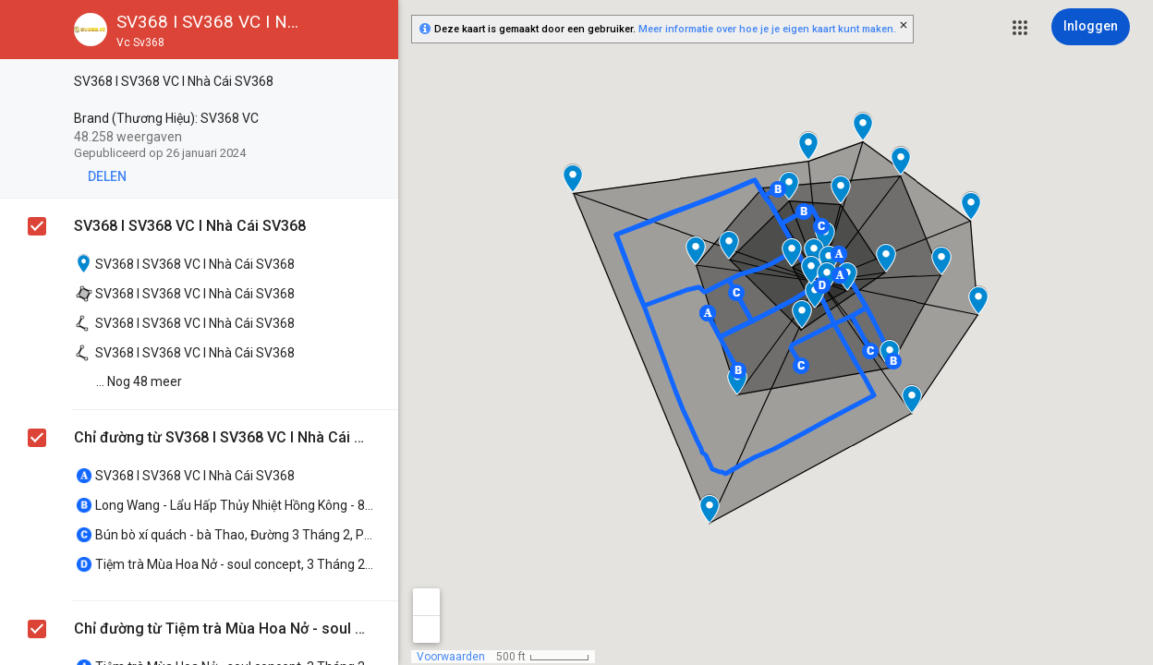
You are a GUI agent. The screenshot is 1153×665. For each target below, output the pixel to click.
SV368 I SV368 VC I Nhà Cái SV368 (190, 226)
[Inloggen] (1090, 26)
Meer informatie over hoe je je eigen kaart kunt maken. (767, 29)
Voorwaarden (451, 656)
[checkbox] (374, 82)
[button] (1019, 27)
